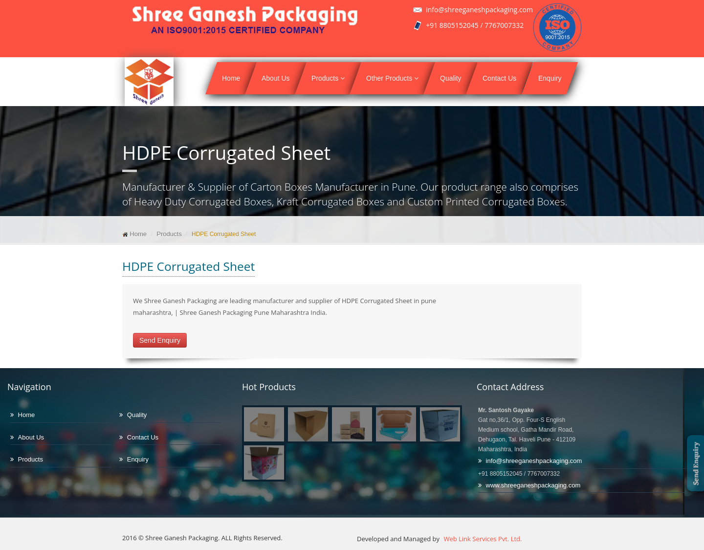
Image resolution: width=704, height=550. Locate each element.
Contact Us (499, 78)
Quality (451, 78)
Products (328, 78)
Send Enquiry (159, 340)
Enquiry (549, 78)
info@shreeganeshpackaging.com (534, 460)
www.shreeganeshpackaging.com (533, 485)
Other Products (392, 78)
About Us (276, 78)
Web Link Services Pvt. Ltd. (482, 538)
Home (231, 78)
